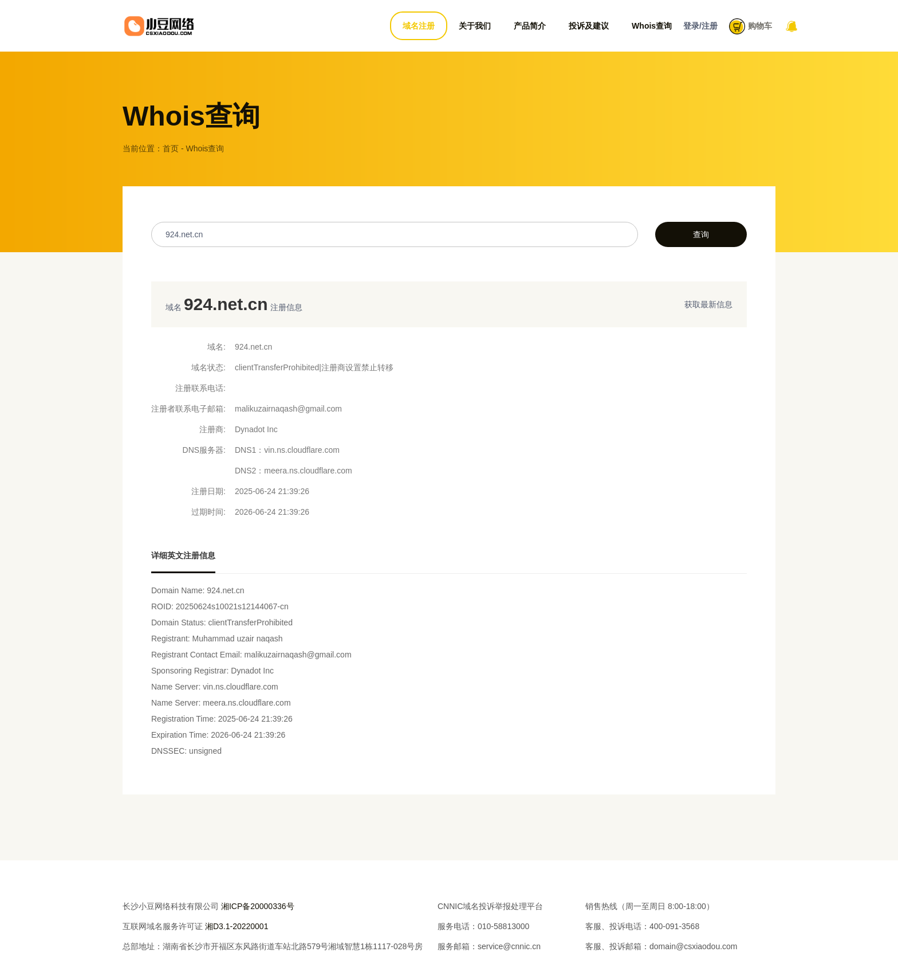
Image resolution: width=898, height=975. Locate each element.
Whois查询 (652, 25)
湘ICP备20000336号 (257, 906)
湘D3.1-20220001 (237, 926)
